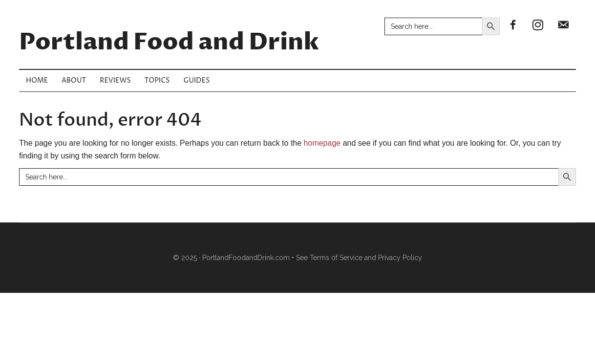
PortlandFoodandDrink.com (246, 258)
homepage (322, 143)
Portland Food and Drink (169, 42)
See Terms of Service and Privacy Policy (359, 258)
